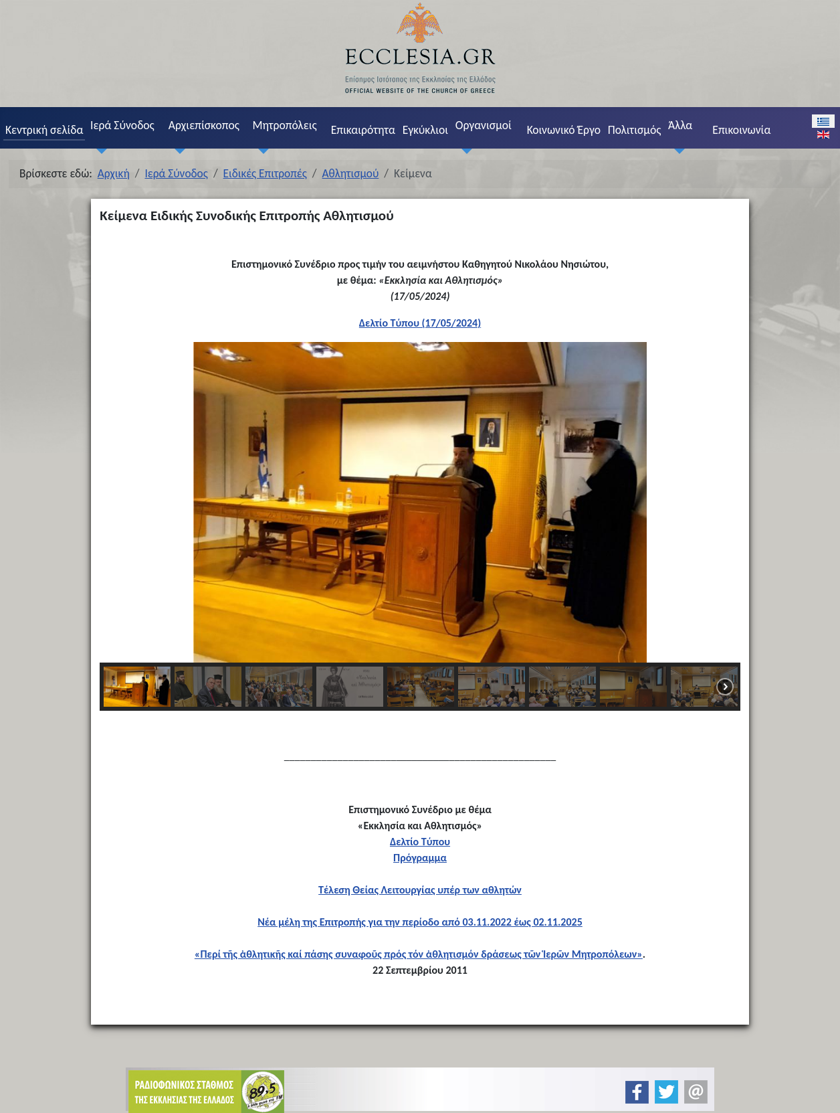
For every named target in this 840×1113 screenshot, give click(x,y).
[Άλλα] (676, 151)
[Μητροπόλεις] (261, 151)
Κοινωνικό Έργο (564, 129)
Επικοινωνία (741, 129)
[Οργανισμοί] (463, 151)
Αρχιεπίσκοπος (204, 125)
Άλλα (680, 125)
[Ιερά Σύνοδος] (98, 151)
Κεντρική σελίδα (44, 129)
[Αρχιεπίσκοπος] (177, 151)
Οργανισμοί (483, 125)
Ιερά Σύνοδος (122, 125)
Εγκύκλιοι (426, 129)
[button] (120, 502)
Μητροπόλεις (284, 125)
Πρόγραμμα (420, 857)
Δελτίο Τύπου (420, 841)
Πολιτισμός (634, 129)
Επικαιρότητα (363, 129)
